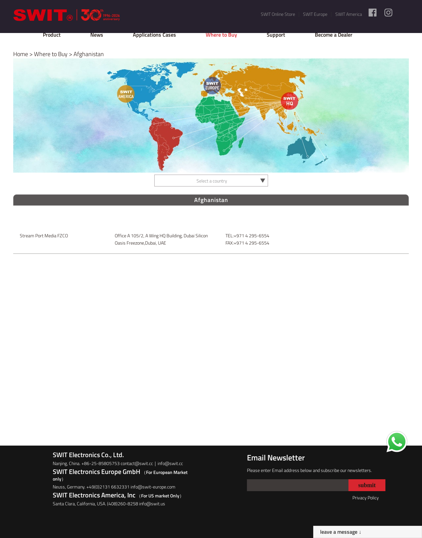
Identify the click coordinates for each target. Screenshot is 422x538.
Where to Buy (221, 35)
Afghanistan (89, 54)
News (96, 35)
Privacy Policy (365, 497)
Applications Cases (154, 35)
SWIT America (348, 14)
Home (20, 54)
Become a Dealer (333, 35)
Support (276, 35)
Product (52, 35)
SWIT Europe (315, 14)
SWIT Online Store (278, 14)
